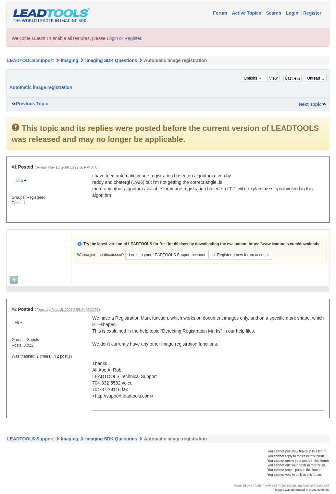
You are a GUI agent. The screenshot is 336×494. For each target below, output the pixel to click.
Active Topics (247, 13)
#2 (14, 309)
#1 (14, 167)
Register (312, 13)
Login (293, 13)
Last (292, 78)
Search (274, 13)
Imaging (69, 60)
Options (253, 78)
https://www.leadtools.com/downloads (284, 244)
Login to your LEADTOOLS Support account (167, 255)
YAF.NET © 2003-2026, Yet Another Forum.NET (297, 485)
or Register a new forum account (240, 255)
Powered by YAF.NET (248, 485)
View (273, 78)
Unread (316, 78)
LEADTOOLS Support (30, 60)
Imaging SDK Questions (111, 60)
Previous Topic (32, 103)
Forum (220, 13)
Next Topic (310, 104)
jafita (19, 180)
